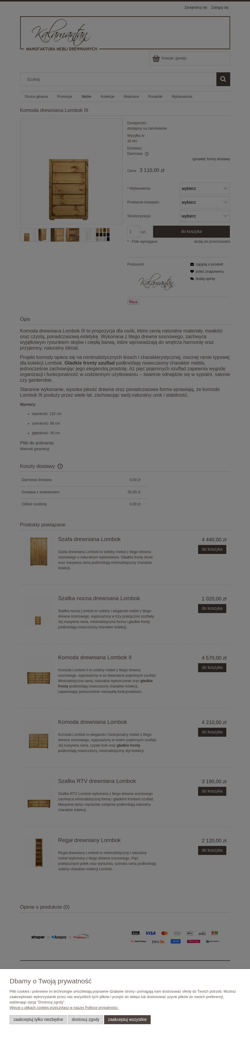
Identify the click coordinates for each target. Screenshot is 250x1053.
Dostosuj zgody (85, 1019)
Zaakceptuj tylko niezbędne (38, 1019)
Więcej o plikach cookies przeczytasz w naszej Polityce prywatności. (64, 1008)
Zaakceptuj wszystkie (127, 1019)
